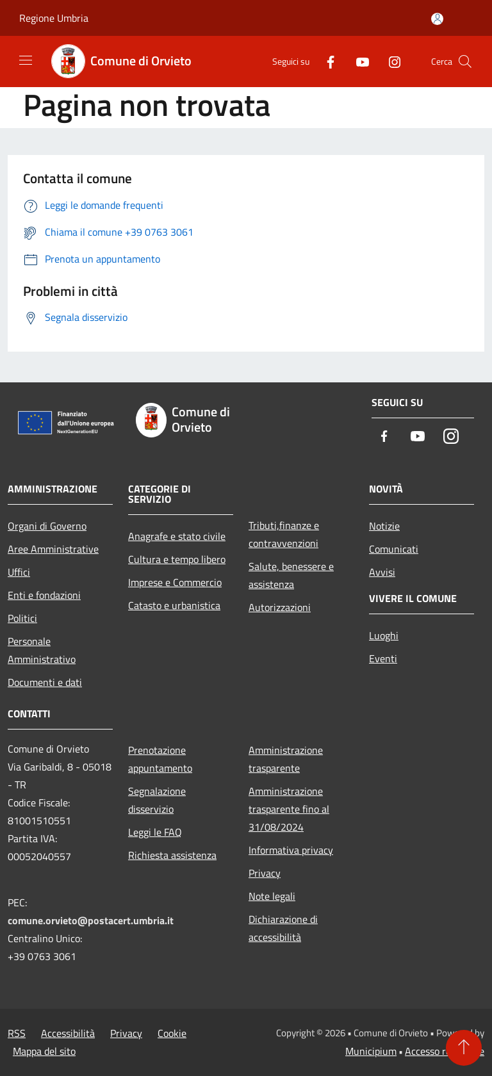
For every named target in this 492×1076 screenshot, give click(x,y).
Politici (22, 618)
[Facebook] (325, 61)
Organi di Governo (47, 526)
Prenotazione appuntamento (160, 759)
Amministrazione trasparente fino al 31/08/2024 (289, 809)
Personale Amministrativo (42, 650)
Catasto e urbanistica (174, 605)
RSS (17, 1033)
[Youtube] (357, 61)
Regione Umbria (53, 18)
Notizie (384, 526)
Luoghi (383, 635)
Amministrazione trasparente (286, 759)
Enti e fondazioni (44, 595)
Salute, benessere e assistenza (291, 575)
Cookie (172, 1033)
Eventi (383, 658)
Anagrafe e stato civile (177, 536)
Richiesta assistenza (172, 855)
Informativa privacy (291, 850)
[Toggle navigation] (25, 60)
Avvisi (382, 572)
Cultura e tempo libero (177, 559)
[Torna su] (464, 1048)
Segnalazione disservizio (157, 800)
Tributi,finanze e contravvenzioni (284, 534)
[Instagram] (389, 61)
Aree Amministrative (53, 549)
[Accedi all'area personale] (437, 19)
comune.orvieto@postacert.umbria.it (91, 920)
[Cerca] (465, 61)
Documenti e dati (45, 682)
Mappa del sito (44, 1051)
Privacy (265, 873)
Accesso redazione (444, 1051)
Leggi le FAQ (155, 832)
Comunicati (393, 549)
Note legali (272, 896)
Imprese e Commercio (175, 582)
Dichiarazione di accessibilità (283, 928)
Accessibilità (68, 1033)
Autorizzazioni (280, 607)
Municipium (371, 1051)
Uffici (19, 572)
